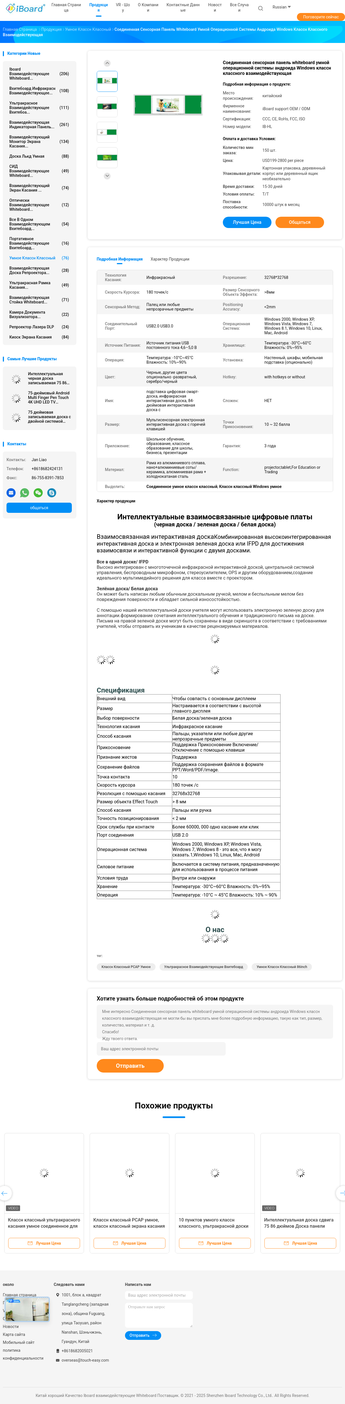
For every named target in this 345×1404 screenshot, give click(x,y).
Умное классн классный (39, 258)
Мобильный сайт (18, 1342)
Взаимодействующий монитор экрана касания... (39, 141)
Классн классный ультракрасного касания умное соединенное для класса (44, 1226)
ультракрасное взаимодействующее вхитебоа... (39, 107)
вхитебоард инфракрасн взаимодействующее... (39, 90)
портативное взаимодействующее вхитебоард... (39, 243)
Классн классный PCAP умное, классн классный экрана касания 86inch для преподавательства (129, 1226)
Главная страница (19, 1295)
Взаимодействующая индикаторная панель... (39, 124)
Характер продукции (170, 259)
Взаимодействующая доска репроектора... (39, 270)
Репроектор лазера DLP (39, 327)
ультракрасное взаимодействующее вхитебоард (203, 967)
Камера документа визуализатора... (39, 314)
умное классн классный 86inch (281, 967)
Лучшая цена (247, 222)
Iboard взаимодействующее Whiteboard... (39, 74)
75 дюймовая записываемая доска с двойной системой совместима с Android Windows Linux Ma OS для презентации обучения (49, 417)
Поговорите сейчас (321, 17)
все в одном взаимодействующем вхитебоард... (39, 224)
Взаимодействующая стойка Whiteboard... (39, 299)
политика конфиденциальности (22, 1354)
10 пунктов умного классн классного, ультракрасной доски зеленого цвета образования (213, 1226)
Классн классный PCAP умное (126, 967)
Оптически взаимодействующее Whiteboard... (39, 205)
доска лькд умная (39, 156)
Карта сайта (14, 1334)
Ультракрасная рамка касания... (39, 285)
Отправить (130, 1065)
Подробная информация (120, 259)
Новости (11, 1326)
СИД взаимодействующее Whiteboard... (39, 171)
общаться (39, 507)
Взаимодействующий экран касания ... (39, 187)
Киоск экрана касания (39, 337)
